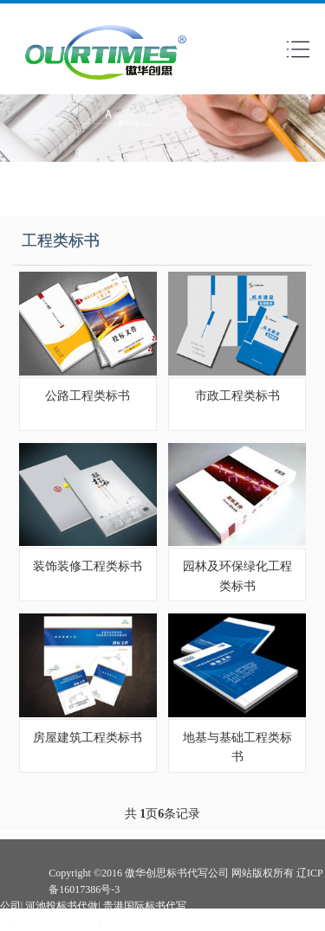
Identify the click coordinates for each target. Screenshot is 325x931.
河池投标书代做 (61, 906)
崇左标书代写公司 (56, 922)
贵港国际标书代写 (144, 906)
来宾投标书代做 (139, 922)
